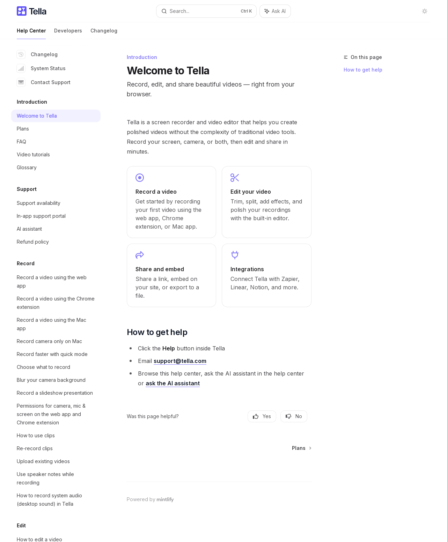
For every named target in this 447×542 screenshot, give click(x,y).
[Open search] (206, 11)
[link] (171, 202)
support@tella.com (180, 360)
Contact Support (44, 82)
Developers (68, 33)
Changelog (103, 33)
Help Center (31, 33)
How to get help (363, 70)
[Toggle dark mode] (424, 11)
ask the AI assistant (173, 383)
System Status (41, 68)
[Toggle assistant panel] (275, 11)
